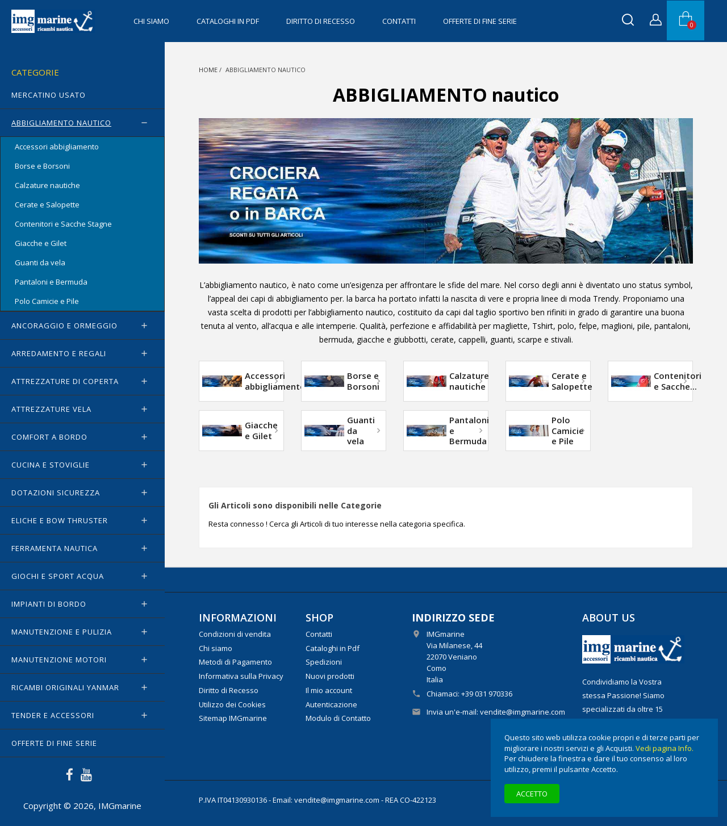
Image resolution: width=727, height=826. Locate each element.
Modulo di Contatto (338, 718)
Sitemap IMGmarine (233, 718)
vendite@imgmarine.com (522, 712)
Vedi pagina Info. (664, 748)
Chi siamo (151, 21)
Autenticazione (331, 704)
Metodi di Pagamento (235, 662)
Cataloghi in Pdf (228, 21)
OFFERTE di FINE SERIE (480, 21)
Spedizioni (324, 662)
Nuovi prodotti (330, 676)
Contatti (399, 21)
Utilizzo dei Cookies (232, 704)
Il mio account (329, 690)
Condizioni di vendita (235, 634)
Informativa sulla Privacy (241, 676)
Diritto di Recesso (320, 21)
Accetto (532, 794)
